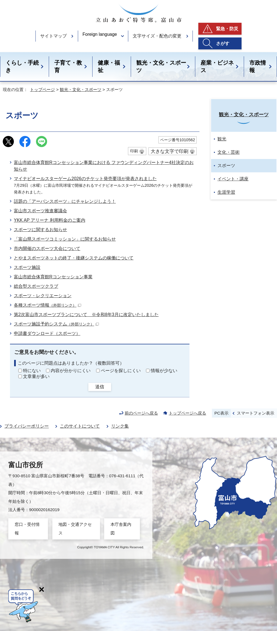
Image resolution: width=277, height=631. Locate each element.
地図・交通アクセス (75, 528)
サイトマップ (53, 36)
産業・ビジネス (217, 66)
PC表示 (221, 413)
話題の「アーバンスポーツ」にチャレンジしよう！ (65, 201)
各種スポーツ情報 (47, 305)
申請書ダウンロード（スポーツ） (47, 333)
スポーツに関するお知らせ (40, 229)
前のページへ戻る (141, 413)
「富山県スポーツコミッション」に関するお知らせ (65, 239)
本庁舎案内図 (121, 528)
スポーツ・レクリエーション (42, 295)
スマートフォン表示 (255, 413)
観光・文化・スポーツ (161, 66)
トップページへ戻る (187, 413)
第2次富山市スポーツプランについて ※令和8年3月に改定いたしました (86, 314)
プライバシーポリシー (26, 426)
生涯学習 (226, 192)
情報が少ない (164, 370)
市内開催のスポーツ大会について (47, 248)
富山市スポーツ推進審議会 (40, 210)
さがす (222, 43)
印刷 (134, 151)
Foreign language (100, 34)
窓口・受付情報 (27, 528)
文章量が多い (36, 376)
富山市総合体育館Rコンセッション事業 (53, 276)
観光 (221, 139)
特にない (32, 370)
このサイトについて (80, 426)
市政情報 (257, 66)
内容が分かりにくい (71, 370)
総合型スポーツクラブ (36, 286)
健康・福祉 (109, 66)
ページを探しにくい (121, 370)
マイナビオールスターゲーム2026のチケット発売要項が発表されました (85, 178)
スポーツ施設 (27, 267)
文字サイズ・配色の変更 (157, 36)
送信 (99, 386)
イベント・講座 (232, 178)
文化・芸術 (228, 152)
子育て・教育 (68, 66)
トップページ (42, 89)
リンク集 (120, 426)
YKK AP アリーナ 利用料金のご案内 (49, 220)
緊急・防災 (227, 28)
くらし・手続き (22, 66)
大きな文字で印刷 (169, 151)
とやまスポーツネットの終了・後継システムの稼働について (74, 258)
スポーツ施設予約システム (56, 324)
